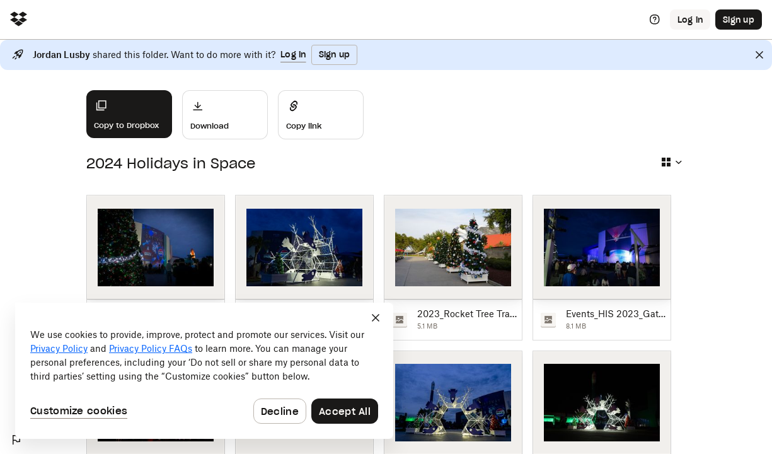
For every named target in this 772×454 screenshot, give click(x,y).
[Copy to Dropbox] (129, 114)
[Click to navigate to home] (18, 20)
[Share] (321, 114)
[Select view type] (671, 162)
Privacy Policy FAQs (150, 348)
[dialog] (204, 371)
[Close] (759, 55)
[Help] (655, 19)
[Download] (225, 114)
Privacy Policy (59, 348)
